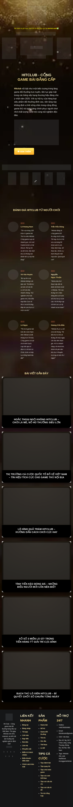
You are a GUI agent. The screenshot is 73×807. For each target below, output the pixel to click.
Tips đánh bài (45, 763)
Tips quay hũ (45, 766)
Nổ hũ (42, 728)
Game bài (44, 725)
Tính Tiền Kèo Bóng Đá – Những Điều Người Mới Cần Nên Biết (36, 585)
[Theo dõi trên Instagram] (7, 752)
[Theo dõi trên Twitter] (5, 756)
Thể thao (43, 745)
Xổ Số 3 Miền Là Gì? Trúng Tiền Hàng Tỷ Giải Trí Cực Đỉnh (36, 640)
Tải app (25, 732)
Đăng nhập (26, 728)
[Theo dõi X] (14, 752)
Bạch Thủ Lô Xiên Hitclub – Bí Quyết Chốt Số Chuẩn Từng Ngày (36, 695)
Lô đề (42, 748)
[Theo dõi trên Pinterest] (12, 756)
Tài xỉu (42, 738)
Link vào (25, 735)
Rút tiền (25, 742)
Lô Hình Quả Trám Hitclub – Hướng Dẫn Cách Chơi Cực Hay (36, 530)
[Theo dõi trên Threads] (9, 756)
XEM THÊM (25, 151)
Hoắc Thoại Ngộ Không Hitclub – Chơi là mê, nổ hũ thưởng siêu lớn (37, 421)
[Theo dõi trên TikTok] (10, 752)
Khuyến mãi (26, 749)
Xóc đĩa (43, 741)
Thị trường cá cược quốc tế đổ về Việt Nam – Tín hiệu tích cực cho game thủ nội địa (36, 476)
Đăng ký (25, 725)
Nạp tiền (25, 739)
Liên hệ (25, 746)
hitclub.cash (52, 28)
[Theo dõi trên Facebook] (4, 752)
